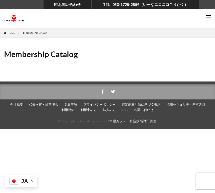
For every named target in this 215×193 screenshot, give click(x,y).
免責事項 (70, 104)
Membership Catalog (35, 32)
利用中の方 (89, 110)
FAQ (125, 110)
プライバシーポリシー (99, 104)
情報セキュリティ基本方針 (186, 104)
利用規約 (68, 110)
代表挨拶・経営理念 (43, 104)
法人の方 (109, 110)
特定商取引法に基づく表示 (141, 104)
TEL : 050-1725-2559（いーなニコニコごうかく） (145, 4)
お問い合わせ (67, 4)
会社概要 (16, 104)
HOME (11, 32)
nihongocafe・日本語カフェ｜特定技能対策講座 (121, 121)
